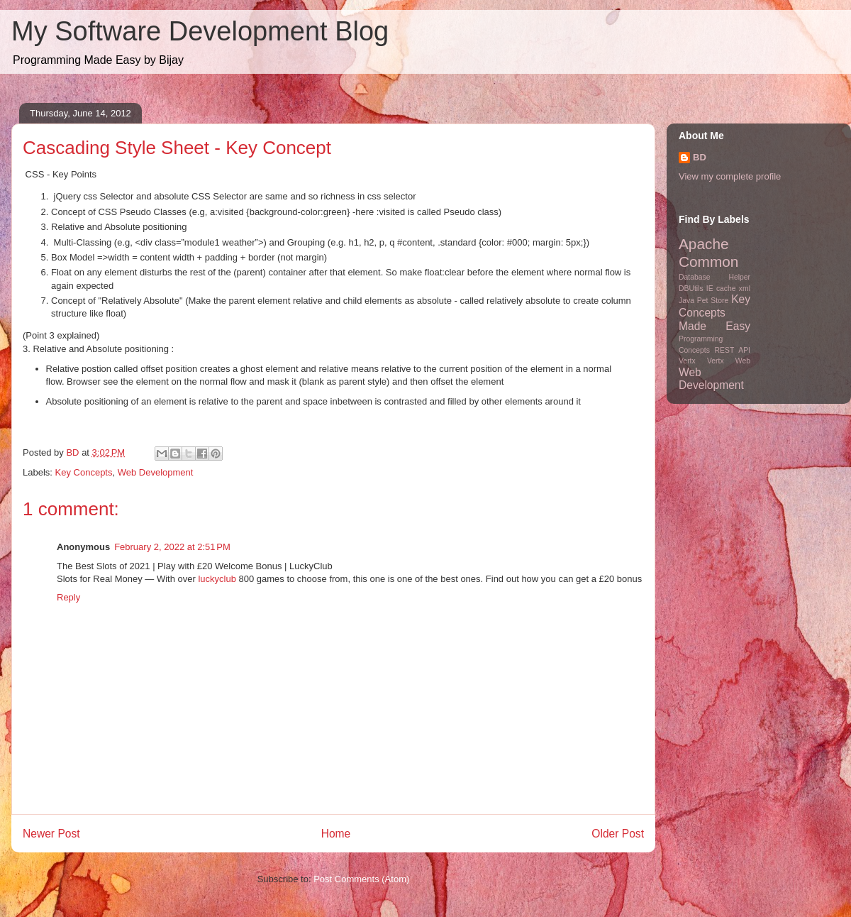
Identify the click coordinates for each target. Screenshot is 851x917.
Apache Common (708, 253)
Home (336, 834)
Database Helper (714, 277)
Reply (68, 597)
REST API (732, 350)
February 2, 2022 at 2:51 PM (172, 547)
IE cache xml (728, 288)
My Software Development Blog (200, 31)
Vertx (687, 361)
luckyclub (216, 578)
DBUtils (691, 288)
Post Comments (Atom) (361, 879)
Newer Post (51, 834)
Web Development (156, 472)
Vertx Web (728, 361)
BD (699, 157)
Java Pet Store (703, 300)
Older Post (617, 834)
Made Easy (714, 326)
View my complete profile (730, 176)
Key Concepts (84, 472)
